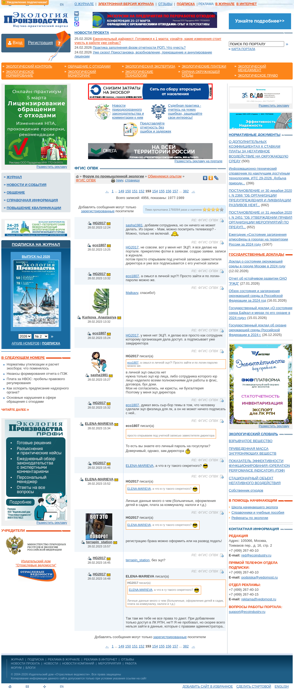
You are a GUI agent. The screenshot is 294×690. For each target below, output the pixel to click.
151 (135, 191)
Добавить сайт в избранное (208, 686)
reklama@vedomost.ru (258, 599)
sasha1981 (134, 225)
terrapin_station (99, 542)
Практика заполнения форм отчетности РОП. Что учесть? (139, 47)
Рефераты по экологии (249, 518)
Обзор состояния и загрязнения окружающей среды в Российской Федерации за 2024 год (256, 295)
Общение (16, 192)
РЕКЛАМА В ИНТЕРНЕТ (100, 659)
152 (141, 191)
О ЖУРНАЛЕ (84, 4)
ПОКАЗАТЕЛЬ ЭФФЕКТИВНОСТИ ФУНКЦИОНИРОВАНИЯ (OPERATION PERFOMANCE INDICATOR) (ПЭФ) (259, 465)
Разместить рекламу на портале (198, 161)
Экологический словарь (253, 434)
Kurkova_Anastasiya (99, 317)
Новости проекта (91, 33)
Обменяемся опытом (165, 176)
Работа (130, 663)
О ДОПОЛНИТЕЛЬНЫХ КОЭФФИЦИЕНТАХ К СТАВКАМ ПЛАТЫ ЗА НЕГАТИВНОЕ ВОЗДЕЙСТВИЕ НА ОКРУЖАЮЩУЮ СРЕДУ (258, 151)
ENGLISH (282, 686)
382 (186, 191)
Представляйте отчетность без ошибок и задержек (155, 127)
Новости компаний (78, 663)
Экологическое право (258, 75)
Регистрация (40, 42)
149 (121, 191)
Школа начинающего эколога (254, 507)
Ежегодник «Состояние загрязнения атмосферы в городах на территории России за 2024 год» (258, 239)
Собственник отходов (246, 490)
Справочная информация (32, 200)
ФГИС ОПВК (86, 180)
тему (119, 180)
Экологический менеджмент (252, 68)
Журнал (14, 177)
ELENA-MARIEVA (99, 424)
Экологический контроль (29, 66)
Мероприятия (109, 663)
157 (175, 191)
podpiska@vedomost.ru (259, 577)
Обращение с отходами (89, 66)
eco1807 (99, 245)
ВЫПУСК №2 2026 (36, 257)
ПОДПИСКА (36, 659)
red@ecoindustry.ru (256, 555)
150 (128, 191)
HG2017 (99, 223)
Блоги (30, 667)
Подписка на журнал (36, 244)
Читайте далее (13, 409)
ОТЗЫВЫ (165, 4)
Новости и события (26, 185)
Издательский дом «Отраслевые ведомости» (59, 674)
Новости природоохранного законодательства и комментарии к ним (128, 111)
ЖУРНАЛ (17, 659)
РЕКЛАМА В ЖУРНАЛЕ (64, 659)
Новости (51, 663)
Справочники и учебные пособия (257, 512)
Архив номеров (26, 343)
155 (162, 191)
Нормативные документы (254, 135)
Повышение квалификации (34, 208)
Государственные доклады (256, 254)
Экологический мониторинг (82, 73)
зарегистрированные (97, 211)
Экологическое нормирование (20, 73)
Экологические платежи (204, 66)
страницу (132, 180)
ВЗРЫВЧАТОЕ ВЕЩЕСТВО (250, 441)
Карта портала (243, 49)
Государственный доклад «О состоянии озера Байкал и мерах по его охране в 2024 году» (260, 312)
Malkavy (132, 293)
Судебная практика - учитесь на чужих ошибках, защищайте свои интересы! (185, 111)
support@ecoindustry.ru (247, 612)
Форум (16, 667)
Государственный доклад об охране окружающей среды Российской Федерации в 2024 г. (257, 330)
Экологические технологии (139, 73)
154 (155, 191)
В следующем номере (23, 358)
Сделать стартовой (254, 686)
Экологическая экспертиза (150, 66)
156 (168, 191)
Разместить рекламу (51, 167)
